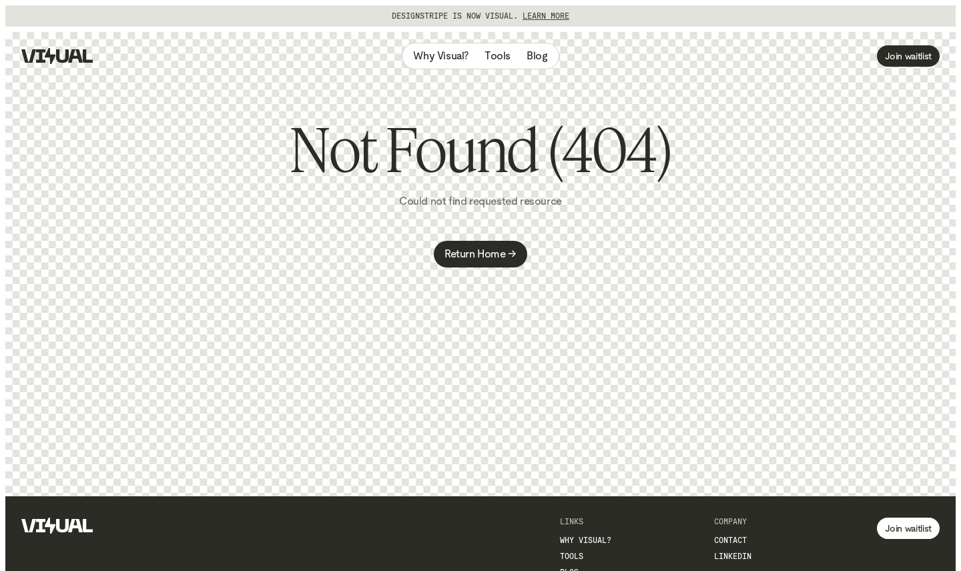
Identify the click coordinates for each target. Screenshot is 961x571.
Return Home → (480, 253)
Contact (730, 540)
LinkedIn (732, 556)
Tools (498, 55)
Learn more (546, 16)
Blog (537, 55)
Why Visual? (440, 55)
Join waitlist (908, 56)
